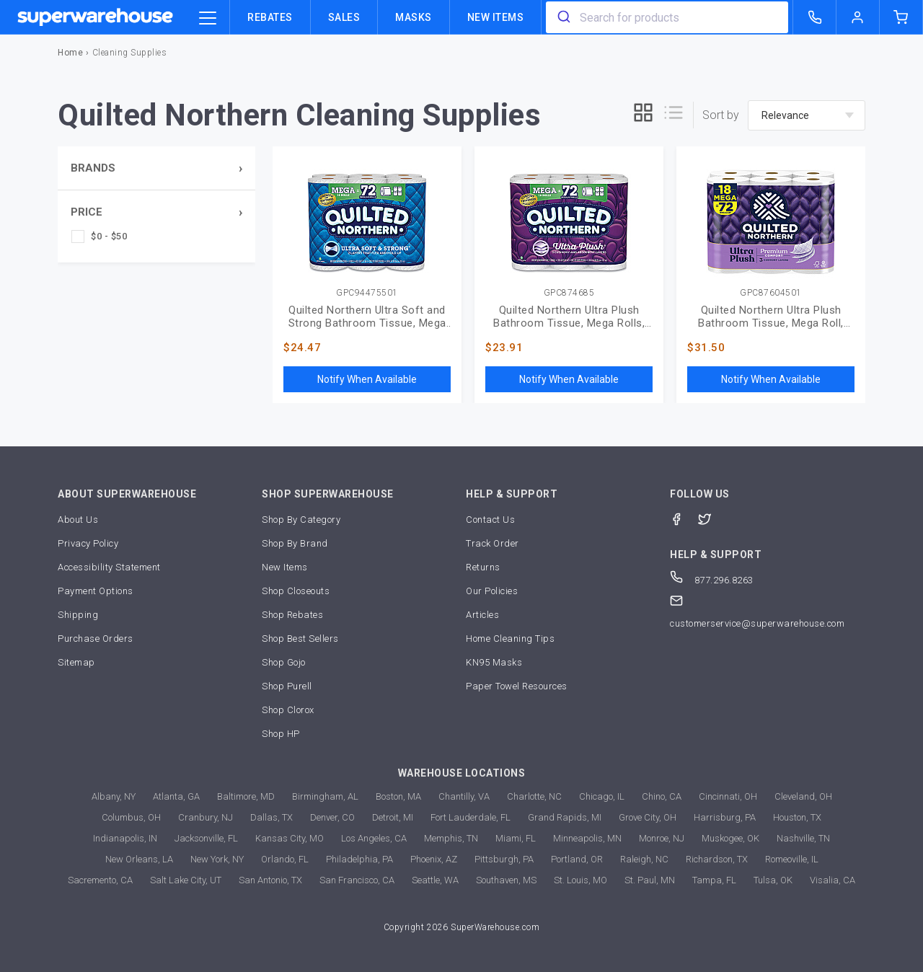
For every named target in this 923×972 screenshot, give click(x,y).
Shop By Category (301, 519)
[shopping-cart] (901, 17)
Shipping (78, 614)
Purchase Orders (95, 638)
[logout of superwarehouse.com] (858, 17)
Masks (413, 17)
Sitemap (76, 662)
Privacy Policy (88, 543)
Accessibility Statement (109, 567)
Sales (344, 17)
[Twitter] (712, 518)
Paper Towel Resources (517, 686)
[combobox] (667, 17)
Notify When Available (367, 379)
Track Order (492, 543)
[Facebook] (684, 518)
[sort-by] (806, 115)
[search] (563, 17)
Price (86, 212)
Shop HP (281, 733)
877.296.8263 (712, 580)
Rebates (270, 17)
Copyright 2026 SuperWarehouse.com (462, 927)
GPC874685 (569, 293)
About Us (78, 519)
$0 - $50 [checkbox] (109, 236)
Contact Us (490, 519)
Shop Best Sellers (300, 638)
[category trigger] (207, 19)
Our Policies (492, 591)
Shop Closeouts (296, 591)
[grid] (643, 115)
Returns (483, 567)
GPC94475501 (367, 293)
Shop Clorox (288, 709)
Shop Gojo (284, 662)
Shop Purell (287, 686)
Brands (93, 168)
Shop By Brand (295, 543)
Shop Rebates (292, 614)
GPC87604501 (771, 293)
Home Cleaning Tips (510, 638)
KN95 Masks (494, 662)
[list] (673, 115)
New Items (495, 17)
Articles (482, 614)
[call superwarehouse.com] (814, 17)
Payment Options (95, 591)
